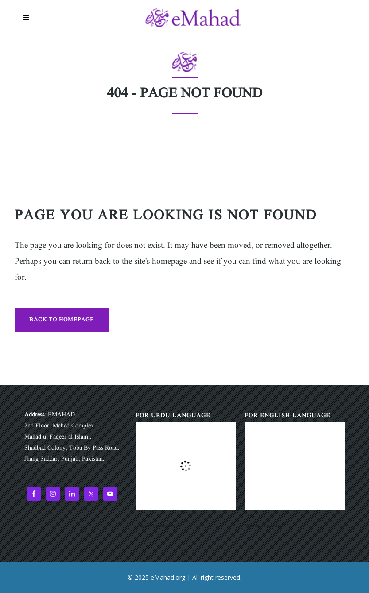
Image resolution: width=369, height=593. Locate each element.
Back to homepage (61, 320)
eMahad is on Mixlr (265, 525)
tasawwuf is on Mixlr (157, 525)
